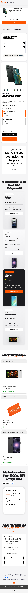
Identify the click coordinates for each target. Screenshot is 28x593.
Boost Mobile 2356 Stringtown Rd (12, 29)
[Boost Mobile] (3, 2)
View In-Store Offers (14, 562)
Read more (14, 169)
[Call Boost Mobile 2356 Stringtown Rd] (14, 43)
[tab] (14, 591)
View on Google (11, 504)
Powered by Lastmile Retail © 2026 (14, 586)
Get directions (14, 19)
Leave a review (8, 483)
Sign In (23, 2)
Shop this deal (14, 213)
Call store (14, 22)
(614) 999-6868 (10, 549)
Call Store (9, 139)
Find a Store (10, 2)
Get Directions (10, 134)
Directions (14, 558)
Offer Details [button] (14, 590)
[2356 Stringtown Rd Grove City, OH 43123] (14, 47)
